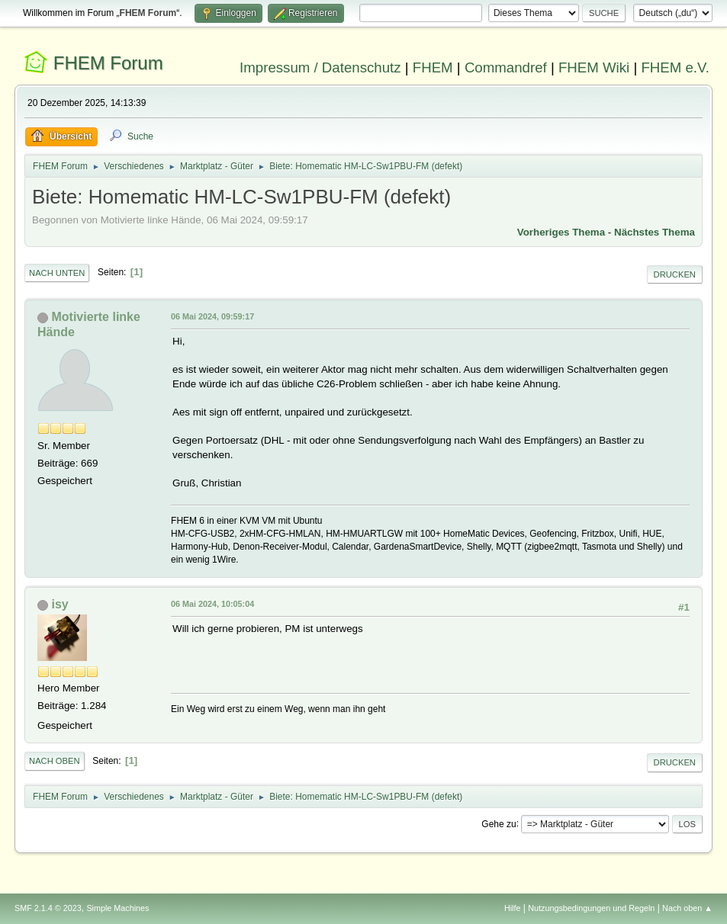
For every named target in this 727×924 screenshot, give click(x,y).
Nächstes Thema (654, 232)
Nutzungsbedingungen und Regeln (591, 908)
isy (60, 604)
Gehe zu (498, 823)
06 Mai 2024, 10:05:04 (212, 603)
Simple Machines (117, 908)
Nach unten (57, 273)
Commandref (506, 67)
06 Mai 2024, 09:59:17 (212, 316)
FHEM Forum (108, 63)
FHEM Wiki (593, 67)
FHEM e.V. (675, 67)
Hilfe (512, 908)
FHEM (433, 67)
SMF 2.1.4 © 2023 (48, 908)
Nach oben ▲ (687, 908)
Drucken (675, 274)
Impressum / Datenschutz (320, 67)
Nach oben (54, 760)
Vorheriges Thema (561, 232)
